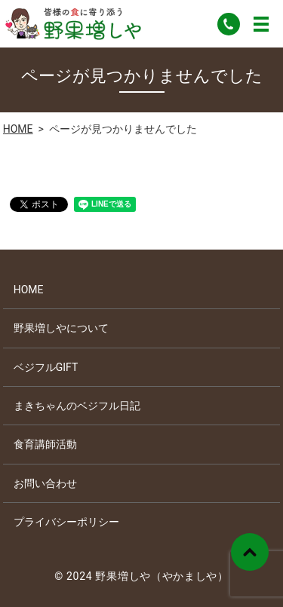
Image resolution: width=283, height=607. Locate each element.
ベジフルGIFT (46, 367)
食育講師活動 (45, 444)
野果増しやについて (61, 328)
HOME (18, 129)
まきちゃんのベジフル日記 (77, 406)
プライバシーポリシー (66, 522)
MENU (261, 24)
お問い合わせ (45, 483)
